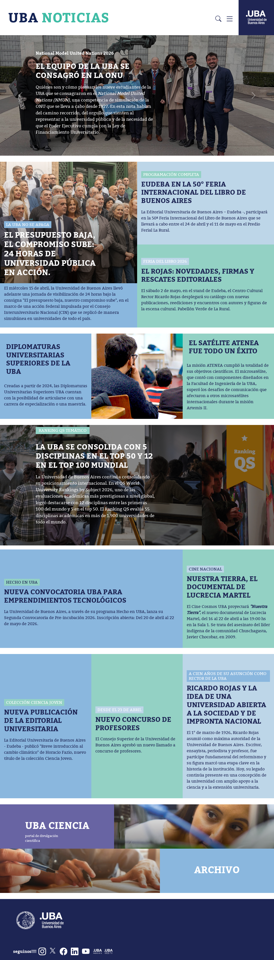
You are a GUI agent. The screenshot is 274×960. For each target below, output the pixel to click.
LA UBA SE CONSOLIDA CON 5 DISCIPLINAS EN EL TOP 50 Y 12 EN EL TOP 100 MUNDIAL (94, 456)
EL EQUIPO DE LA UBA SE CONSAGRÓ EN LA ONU (83, 70)
